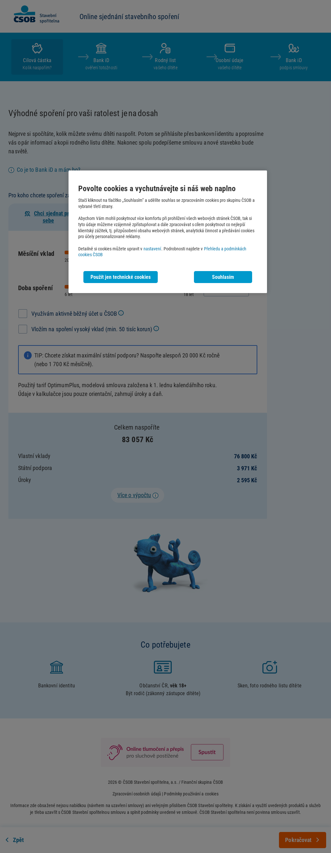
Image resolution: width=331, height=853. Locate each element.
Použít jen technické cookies (121, 277)
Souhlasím (223, 277)
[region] (168, 231)
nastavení (152, 249)
